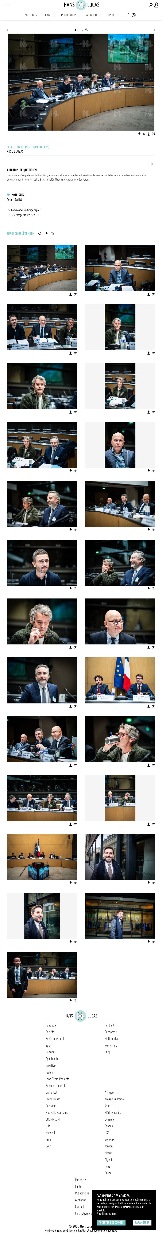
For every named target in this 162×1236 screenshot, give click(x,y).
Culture (50, 1052)
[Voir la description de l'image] (149, 134)
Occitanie (51, 1106)
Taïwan (109, 1146)
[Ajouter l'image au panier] (144, 134)
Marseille (51, 1133)
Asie (107, 1106)
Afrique (109, 1092)
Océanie (109, 1119)
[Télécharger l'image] (139, 134)
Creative (51, 1065)
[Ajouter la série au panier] (52, 234)
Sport (49, 1045)
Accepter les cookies (111, 1222)
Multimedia (111, 1039)
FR (149, 164)
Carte (49, 15)
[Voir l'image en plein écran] (153, 134)
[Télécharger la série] (47, 234)
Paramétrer (142, 1222)
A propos (92, 15)
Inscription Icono (85, 1213)
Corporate (111, 1032)
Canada (109, 1126)
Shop (108, 1052)
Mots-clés (17, 195)
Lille (48, 1126)
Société (50, 1032)
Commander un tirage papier (25, 210)
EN (153, 164)
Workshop (111, 1045)
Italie (107, 1166)
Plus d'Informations (106, 1214)
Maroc (108, 1153)
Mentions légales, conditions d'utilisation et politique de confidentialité (81, 1230)
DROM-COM (53, 1119)
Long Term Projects (57, 1079)
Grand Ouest (53, 1099)
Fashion (50, 1072)
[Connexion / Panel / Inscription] (156, 5)
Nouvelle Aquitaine (57, 1112)
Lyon (48, 1146)
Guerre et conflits (56, 1086)
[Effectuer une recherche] (151, 5)
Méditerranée (113, 1112)
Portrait (109, 1025)
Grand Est (51, 1092)
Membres (31, 15)
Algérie (109, 1159)
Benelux (109, 1139)
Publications (69, 15)
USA (107, 1133)
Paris (48, 1139)
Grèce (108, 1173)
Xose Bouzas (15, 151)
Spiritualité (52, 1059)
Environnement (55, 1039)
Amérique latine (114, 1099)
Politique (51, 1025)
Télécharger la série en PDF (25, 215)
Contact (112, 15)
